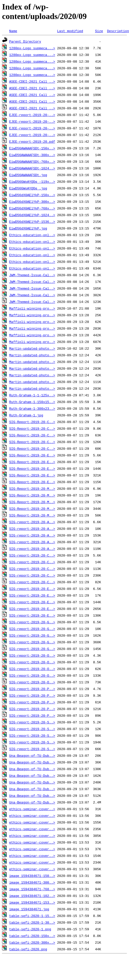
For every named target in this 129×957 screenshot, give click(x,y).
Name (13, 30)
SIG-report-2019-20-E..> (32, 588)
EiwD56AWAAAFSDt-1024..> (32, 168)
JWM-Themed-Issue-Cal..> (32, 275)
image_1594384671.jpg (29, 909)
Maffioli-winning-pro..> (32, 308)
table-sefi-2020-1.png (30, 929)
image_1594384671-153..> (32, 902)
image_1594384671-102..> (32, 895)
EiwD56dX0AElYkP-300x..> (32, 201)
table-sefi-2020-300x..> (32, 942)
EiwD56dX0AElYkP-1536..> (32, 221)
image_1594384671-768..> (32, 889)
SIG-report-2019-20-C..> (32, 555)
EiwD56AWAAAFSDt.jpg (28, 175)
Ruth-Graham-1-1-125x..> (32, 395)
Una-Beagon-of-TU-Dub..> (32, 755)
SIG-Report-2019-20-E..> (32, 455)
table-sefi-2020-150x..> (32, 935)
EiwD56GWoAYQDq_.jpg (28, 188)
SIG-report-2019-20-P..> (32, 688)
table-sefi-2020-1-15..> (32, 915)
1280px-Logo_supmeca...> (32, 48)
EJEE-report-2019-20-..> (32, 114)
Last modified (70, 30)
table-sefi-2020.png (28, 949)
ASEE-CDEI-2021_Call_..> (32, 81)
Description (118, 30)
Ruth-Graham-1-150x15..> (32, 401)
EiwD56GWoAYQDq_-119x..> (32, 181)
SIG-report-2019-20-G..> (32, 622)
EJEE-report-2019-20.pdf (32, 141)
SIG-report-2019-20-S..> (32, 722)
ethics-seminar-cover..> (32, 809)
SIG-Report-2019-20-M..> (32, 488)
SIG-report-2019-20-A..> (32, 522)
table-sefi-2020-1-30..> (32, 922)
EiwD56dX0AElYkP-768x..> (32, 208)
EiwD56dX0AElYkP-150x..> (32, 195)
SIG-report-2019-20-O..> (32, 655)
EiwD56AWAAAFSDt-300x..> (32, 154)
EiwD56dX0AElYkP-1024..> (32, 215)
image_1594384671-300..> (32, 882)
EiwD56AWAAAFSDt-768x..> (32, 161)
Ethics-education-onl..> (32, 235)
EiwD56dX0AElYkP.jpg (28, 228)
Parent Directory (25, 41)
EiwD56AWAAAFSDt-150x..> (32, 148)
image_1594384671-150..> (32, 875)
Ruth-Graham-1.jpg (26, 415)
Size (99, 30)
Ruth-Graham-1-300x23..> (32, 408)
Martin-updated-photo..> (32, 348)
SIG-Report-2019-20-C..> (32, 421)
